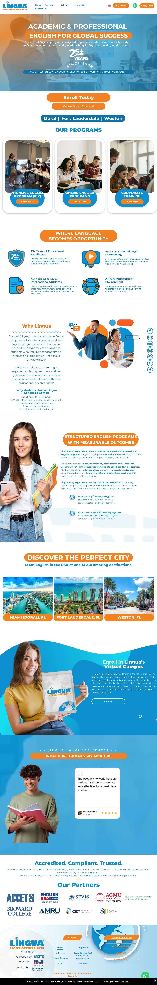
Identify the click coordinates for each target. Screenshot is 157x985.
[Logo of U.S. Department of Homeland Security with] (79, 897)
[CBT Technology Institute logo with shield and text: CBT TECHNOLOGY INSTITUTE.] (79, 911)
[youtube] (150, 344)
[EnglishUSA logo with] (49, 897)
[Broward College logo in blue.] (20, 911)
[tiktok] (150, 370)
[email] (150, 350)
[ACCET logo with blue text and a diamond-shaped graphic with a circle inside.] (20, 897)
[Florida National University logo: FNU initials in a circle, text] (138, 897)
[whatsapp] (150, 357)
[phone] (150, 363)
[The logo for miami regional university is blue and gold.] (49, 911)
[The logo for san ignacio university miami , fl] (108, 911)
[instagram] (150, 338)
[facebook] (150, 331)
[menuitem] (38, 5)
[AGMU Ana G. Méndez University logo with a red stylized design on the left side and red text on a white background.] (108, 897)
